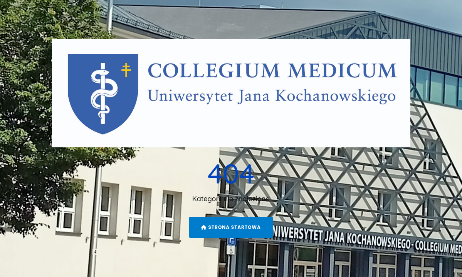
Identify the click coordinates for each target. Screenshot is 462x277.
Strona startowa (231, 227)
